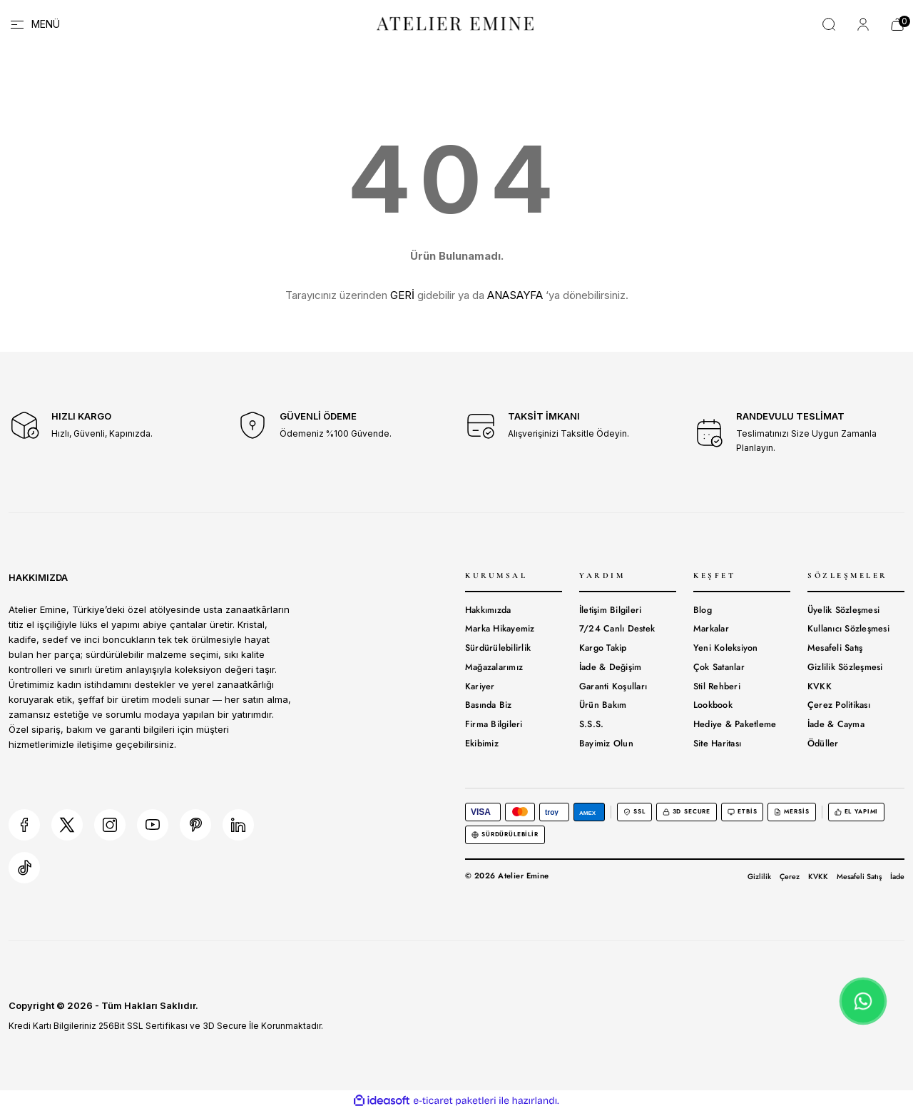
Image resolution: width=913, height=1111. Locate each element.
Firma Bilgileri (494, 724)
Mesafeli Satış (835, 647)
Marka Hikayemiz (500, 628)
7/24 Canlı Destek (617, 628)
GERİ (402, 295)
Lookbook (713, 705)
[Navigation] (34, 24)
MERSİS (791, 811)
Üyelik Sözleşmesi (843, 610)
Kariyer (480, 686)
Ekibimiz (482, 743)
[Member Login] (863, 24)
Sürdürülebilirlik (498, 647)
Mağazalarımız (494, 667)
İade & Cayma (835, 724)
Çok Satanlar (719, 667)
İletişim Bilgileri (610, 610)
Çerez (790, 876)
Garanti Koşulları (613, 686)
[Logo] (456, 23)
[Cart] (897, 24)
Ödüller (823, 743)
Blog (702, 610)
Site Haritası (717, 743)
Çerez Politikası (838, 705)
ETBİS (742, 811)
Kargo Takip (603, 647)
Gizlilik (759, 876)
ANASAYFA (515, 295)
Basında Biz (488, 705)
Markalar (711, 628)
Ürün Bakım (603, 705)
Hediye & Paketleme (735, 724)
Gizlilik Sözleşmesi (845, 667)
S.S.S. (591, 724)
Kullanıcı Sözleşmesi (848, 628)
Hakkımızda (488, 610)
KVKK (819, 686)
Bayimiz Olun (606, 743)
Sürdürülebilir (505, 834)
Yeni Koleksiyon (725, 647)
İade (897, 876)
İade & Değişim (610, 667)
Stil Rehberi (716, 686)
